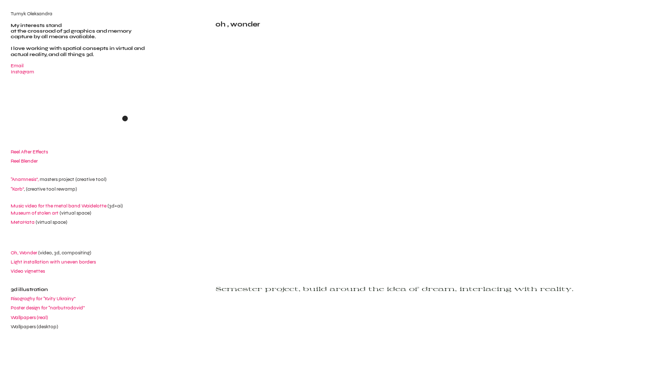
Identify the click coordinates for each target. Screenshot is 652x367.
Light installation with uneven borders (53, 261)
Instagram (22, 71)
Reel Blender (24, 161)
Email (17, 65)
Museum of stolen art (35, 212)
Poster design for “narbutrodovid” (48, 307)
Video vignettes (28, 271)
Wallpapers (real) (29, 317)
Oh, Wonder (24, 252)
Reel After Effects (29, 151)
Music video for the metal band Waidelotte (58, 205)
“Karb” (17, 189)
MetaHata (23, 222)
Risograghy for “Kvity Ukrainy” (43, 298)
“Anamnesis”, (42, 179)
